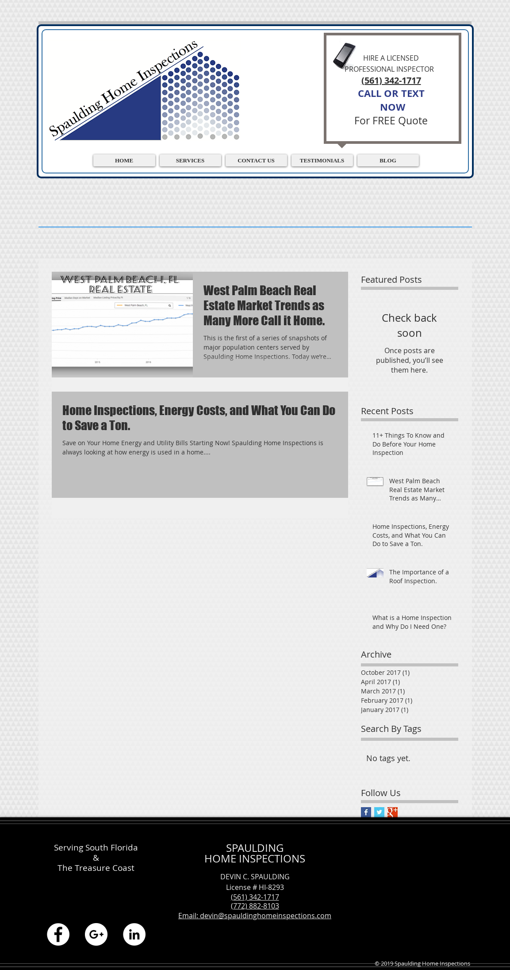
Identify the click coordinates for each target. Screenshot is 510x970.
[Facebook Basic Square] (366, 812)
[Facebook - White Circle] (58, 934)
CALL (369, 93)
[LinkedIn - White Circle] (134, 934)
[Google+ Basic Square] (392, 812)
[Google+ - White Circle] (96, 934)
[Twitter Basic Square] (379, 812)
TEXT (413, 93)
